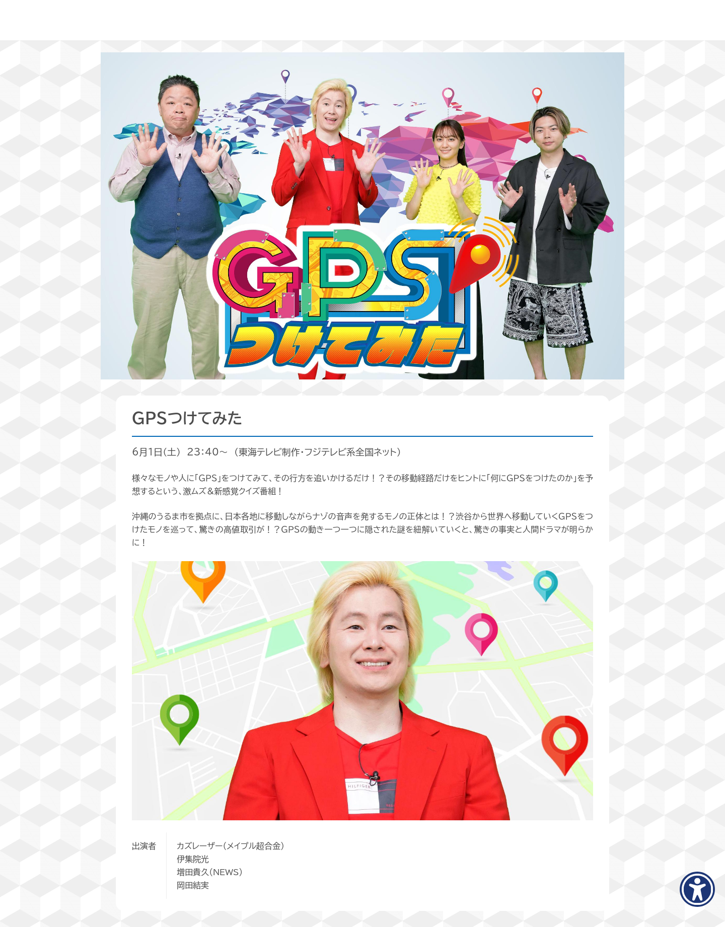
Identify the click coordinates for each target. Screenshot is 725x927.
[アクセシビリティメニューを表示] (697, 889)
